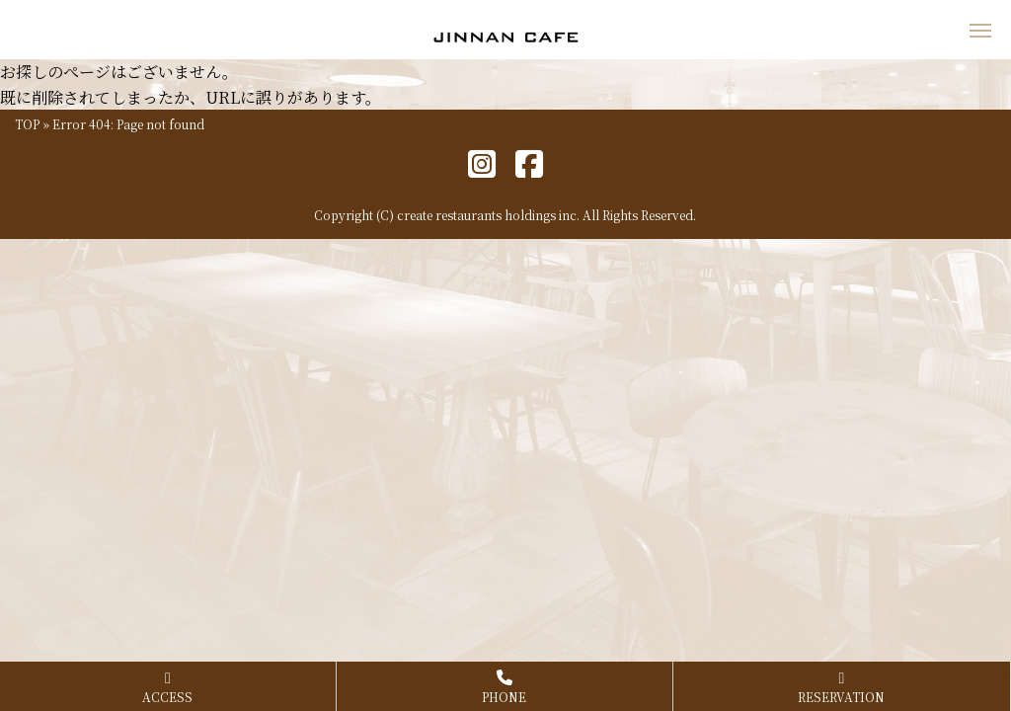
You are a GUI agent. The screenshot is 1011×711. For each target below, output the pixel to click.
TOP (27, 124)
